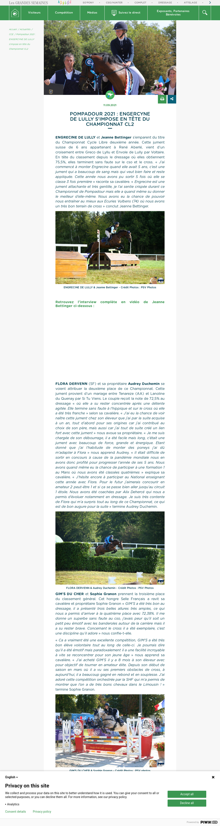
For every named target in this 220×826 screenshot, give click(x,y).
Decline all (187, 803)
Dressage (165, 3)
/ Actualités (24, 29)
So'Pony (88, 3)
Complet (140, 3)
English (12, 777)
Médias (92, 12)
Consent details (15, 811)
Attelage (190, 3)
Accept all (187, 794)
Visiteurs (34, 12)
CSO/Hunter (114, 3)
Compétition (64, 12)
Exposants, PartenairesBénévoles (173, 13)
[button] (34, 13)
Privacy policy (42, 811)
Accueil (13, 29)
